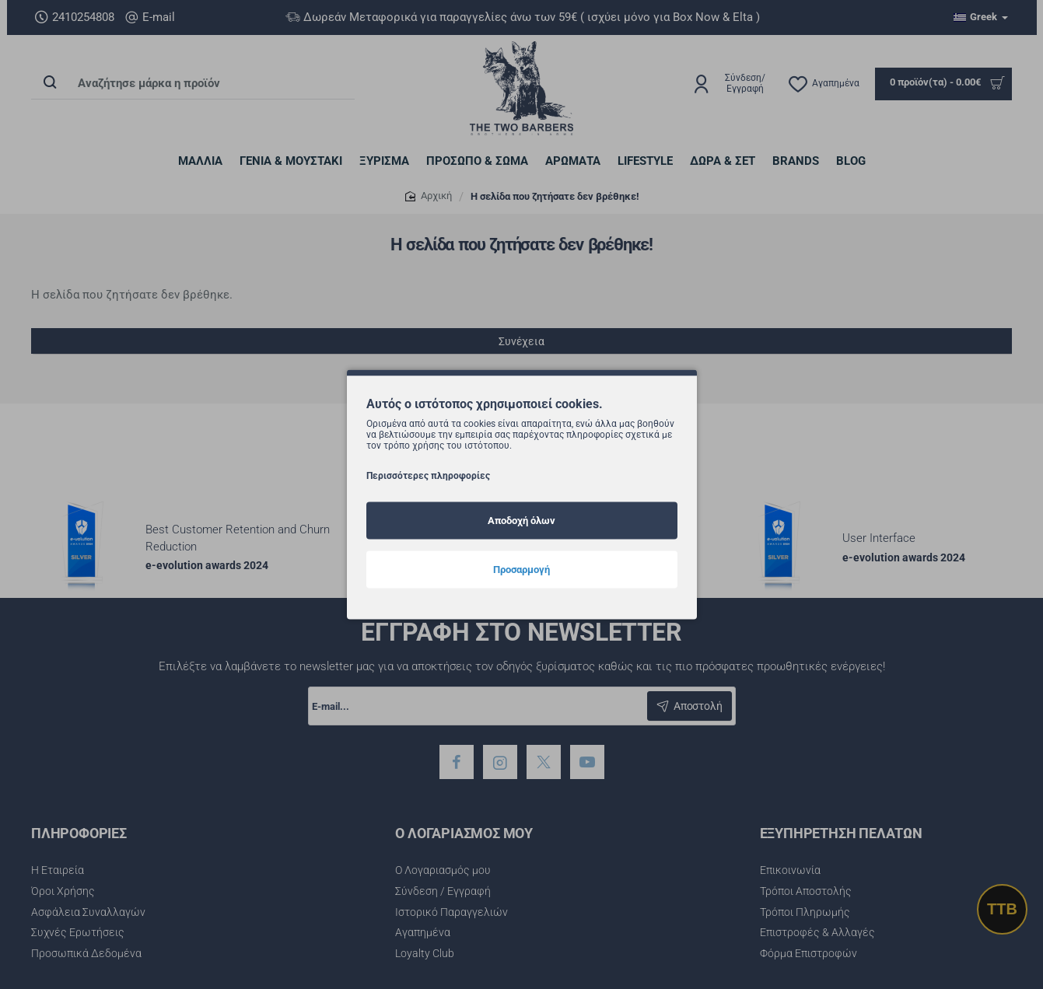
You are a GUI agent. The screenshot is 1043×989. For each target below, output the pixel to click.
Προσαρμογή (521, 569)
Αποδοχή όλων (521, 520)
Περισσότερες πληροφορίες (428, 475)
